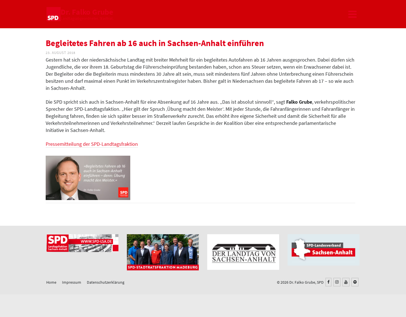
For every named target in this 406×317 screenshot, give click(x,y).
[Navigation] (352, 14)
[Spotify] (355, 282)
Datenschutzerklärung (105, 282)
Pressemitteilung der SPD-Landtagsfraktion (92, 144)
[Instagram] (337, 282)
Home (51, 282)
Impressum (71, 282)
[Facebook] (328, 282)
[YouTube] (346, 282)
